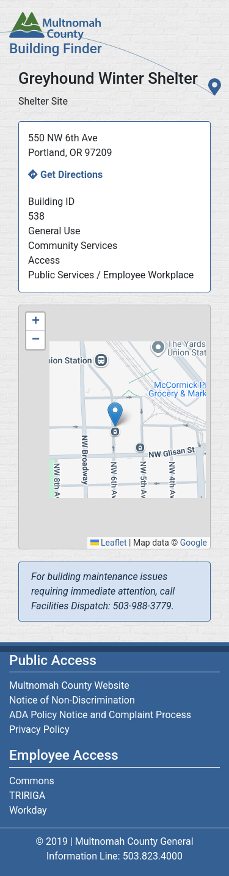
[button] (115, 414)
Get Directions (71, 174)
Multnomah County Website (69, 685)
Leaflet (108, 543)
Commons (31, 781)
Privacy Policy (39, 729)
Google (193, 543)
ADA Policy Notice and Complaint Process (100, 715)
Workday (28, 810)
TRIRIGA (27, 795)
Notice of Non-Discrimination (72, 700)
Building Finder (55, 48)
